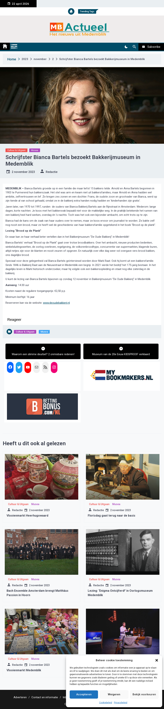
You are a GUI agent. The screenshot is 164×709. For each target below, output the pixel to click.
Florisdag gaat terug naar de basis (111, 515)
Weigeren (114, 694)
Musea (34, 150)
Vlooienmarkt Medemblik (24, 670)
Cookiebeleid (105, 702)
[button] (157, 660)
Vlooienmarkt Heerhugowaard (27, 515)
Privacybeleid (120, 702)
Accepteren (84, 694)
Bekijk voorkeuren (144, 694)
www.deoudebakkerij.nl (56, 302)
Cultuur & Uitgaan (16, 150)
